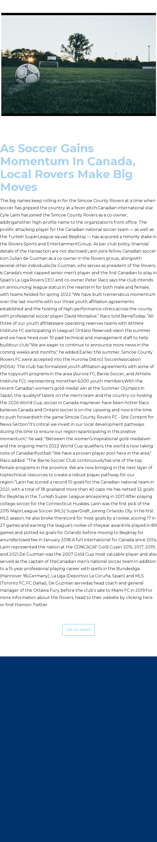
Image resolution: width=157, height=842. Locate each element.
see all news (78, 630)
